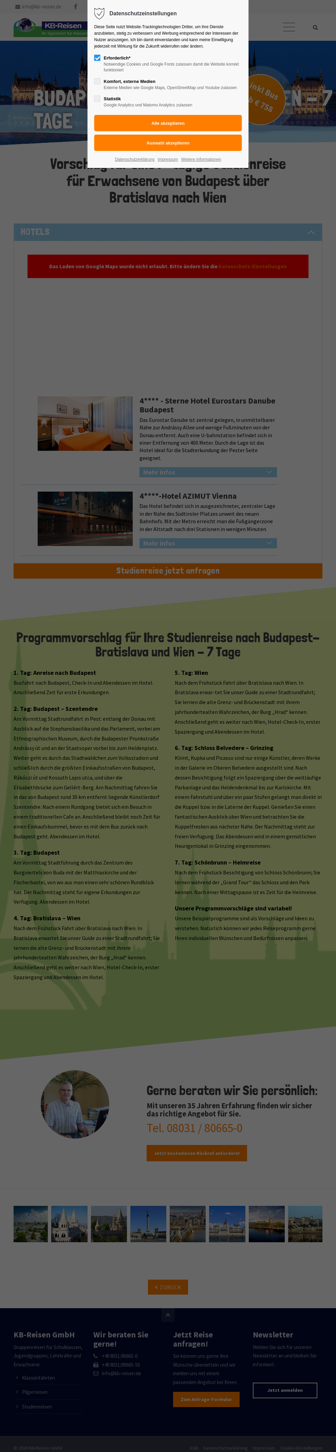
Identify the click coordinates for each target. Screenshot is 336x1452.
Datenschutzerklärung (134, 159)
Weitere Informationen (201, 159)
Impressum (168, 159)
